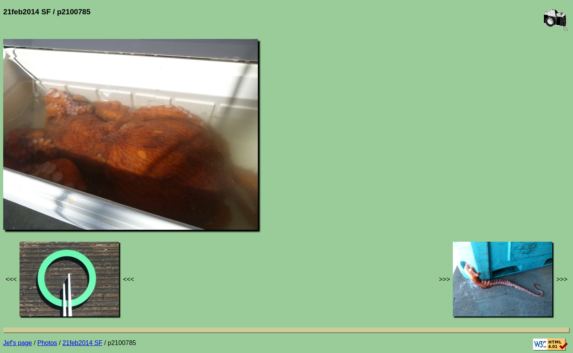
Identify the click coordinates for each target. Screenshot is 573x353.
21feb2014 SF (82, 342)
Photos (47, 342)
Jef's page (17, 342)
